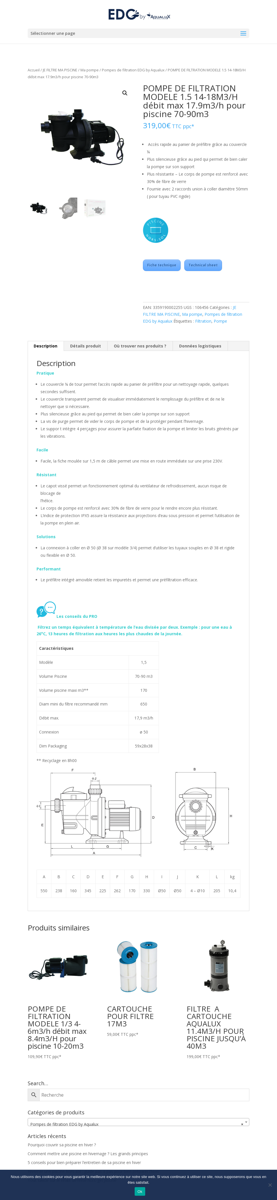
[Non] (270, 1185)
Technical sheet (203, 265)
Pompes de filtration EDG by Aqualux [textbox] (136, 1124)
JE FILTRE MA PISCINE (60, 70)
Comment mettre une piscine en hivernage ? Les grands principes (88, 1153)
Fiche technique (161, 265)
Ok (140, 1191)
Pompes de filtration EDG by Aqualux (133, 70)
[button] (125, 93)
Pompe (220, 321)
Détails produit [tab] (85, 346)
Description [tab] (45, 346)
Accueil (34, 70)
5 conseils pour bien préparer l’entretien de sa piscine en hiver (84, 1162)
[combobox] (138, 1122)
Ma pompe (89, 70)
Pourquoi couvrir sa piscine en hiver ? (62, 1144)
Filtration (203, 321)
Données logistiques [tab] (200, 346)
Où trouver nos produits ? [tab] (140, 346)
